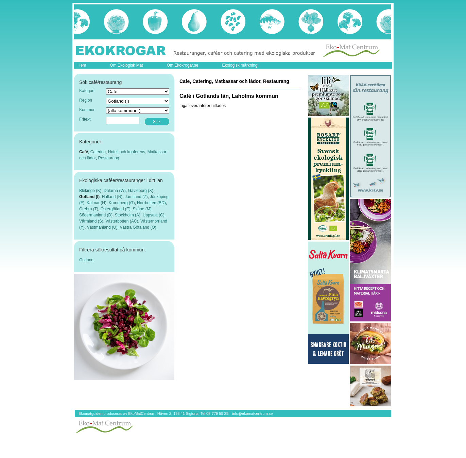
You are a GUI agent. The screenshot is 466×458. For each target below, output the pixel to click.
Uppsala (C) (154, 215)
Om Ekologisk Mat (126, 65)
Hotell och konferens (126, 151)
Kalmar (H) (96, 202)
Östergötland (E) (116, 209)
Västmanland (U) (102, 227)
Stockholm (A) (127, 215)
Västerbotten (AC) (121, 221)
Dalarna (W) (115, 190)
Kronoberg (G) (122, 202)
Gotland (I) (89, 196)
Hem (81, 65)
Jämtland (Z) (136, 196)
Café (83, 151)
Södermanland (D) (96, 215)
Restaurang (108, 158)
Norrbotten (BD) (151, 202)
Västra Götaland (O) (138, 227)
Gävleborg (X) (140, 190)
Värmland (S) (91, 221)
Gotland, (86, 260)
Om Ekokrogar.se (183, 65)
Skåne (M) (142, 209)
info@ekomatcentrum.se (252, 413)
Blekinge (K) (90, 190)
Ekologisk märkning (239, 65)
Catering (98, 151)
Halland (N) (112, 196)
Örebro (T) (88, 209)
